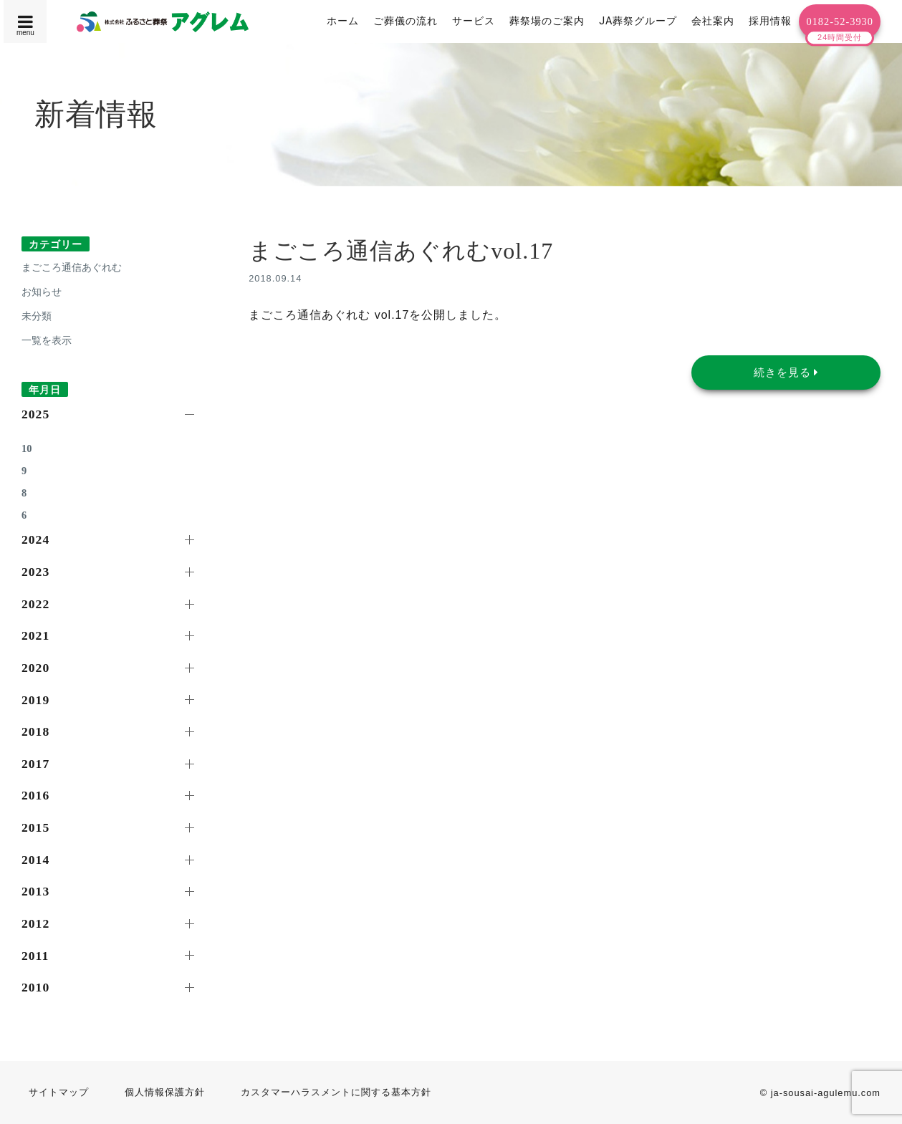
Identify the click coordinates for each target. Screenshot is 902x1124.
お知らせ (41, 291)
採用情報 (770, 21)
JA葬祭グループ (638, 21)
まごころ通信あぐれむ (71, 267)
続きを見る (786, 372)
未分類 (36, 316)
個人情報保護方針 (165, 1092)
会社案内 (712, 21)
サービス (473, 21)
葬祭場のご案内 (547, 21)
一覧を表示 (46, 340)
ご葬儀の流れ (405, 21)
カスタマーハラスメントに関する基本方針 (336, 1092)
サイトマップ (59, 1092)
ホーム (343, 21)
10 (26, 448)
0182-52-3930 (839, 21)
